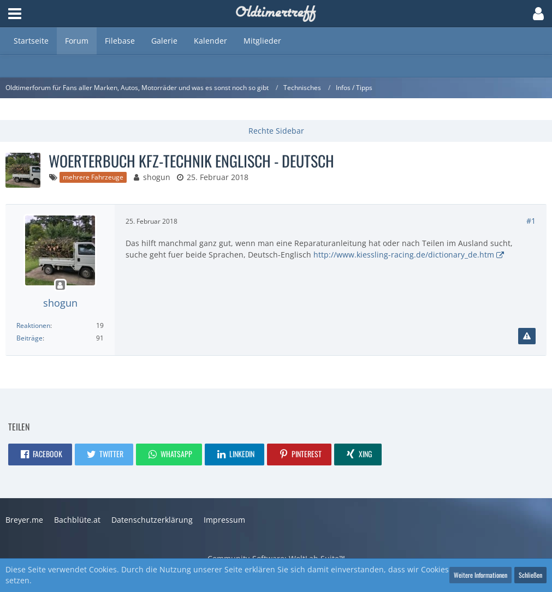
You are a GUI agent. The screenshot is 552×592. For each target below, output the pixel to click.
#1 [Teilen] (531, 221)
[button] (14, 13)
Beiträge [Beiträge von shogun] (29, 338)
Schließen (530, 574)
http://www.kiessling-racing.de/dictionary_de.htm (403, 254)
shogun (156, 177)
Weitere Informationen (480, 574)
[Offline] (60, 285)
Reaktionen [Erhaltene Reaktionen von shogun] (33, 325)
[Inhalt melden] (527, 336)
